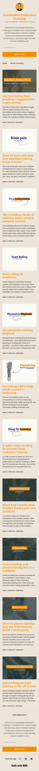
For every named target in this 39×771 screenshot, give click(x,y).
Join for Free (19, 54)
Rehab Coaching (17, 63)
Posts (4, 63)
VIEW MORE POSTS (19, 715)
